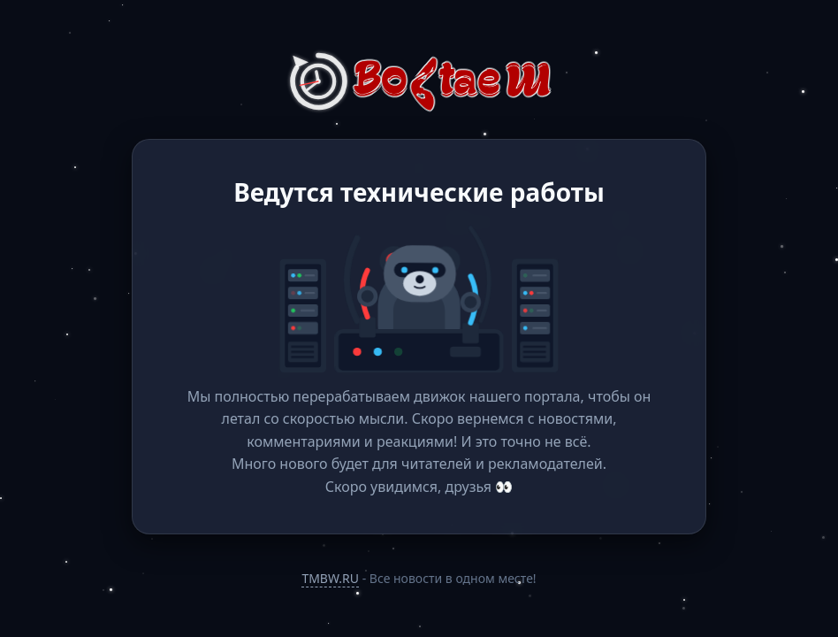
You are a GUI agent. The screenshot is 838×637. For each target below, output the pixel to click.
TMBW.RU (330, 578)
